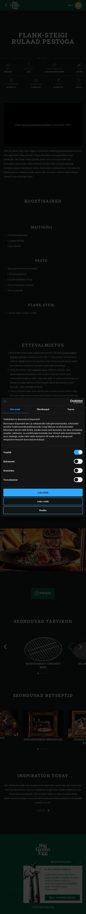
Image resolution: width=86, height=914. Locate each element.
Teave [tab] (71, 409)
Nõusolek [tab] (15, 409)
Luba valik (43, 501)
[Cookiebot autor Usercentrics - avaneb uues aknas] (69, 401)
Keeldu (43, 510)
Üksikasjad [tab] (43, 409)
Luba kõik (43, 492)
